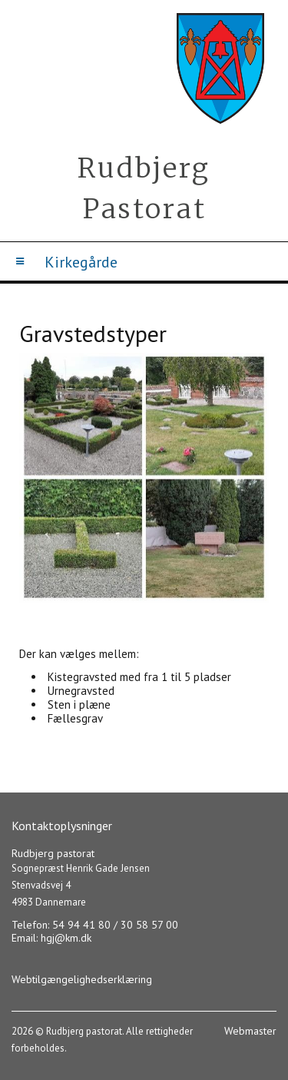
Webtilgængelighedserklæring (82, 979)
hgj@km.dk (66, 938)
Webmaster (250, 1031)
